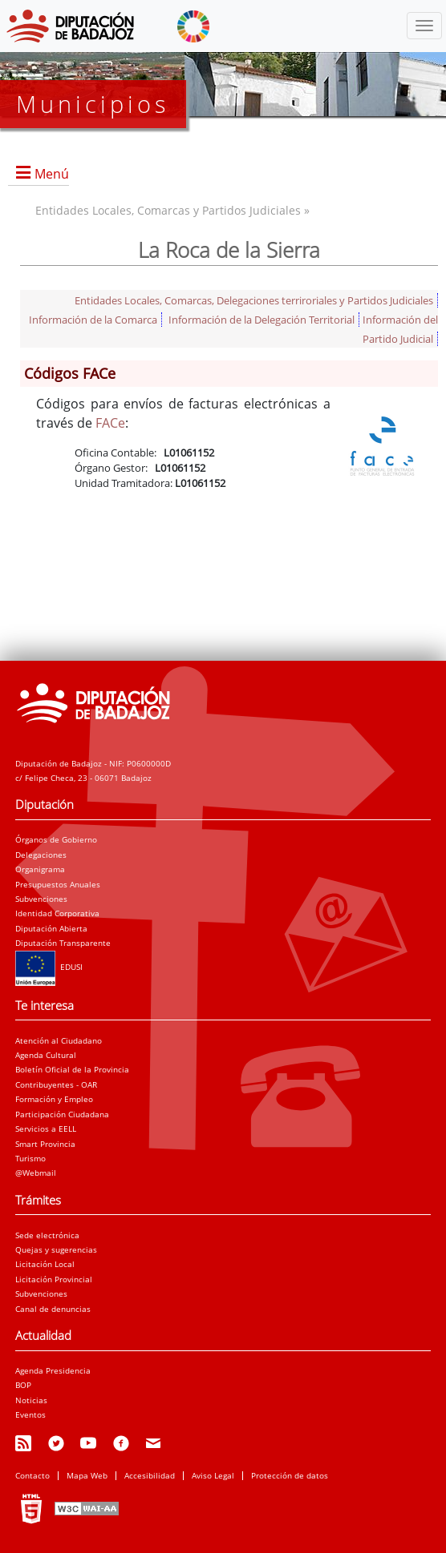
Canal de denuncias (53, 1308)
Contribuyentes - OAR (56, 1084)
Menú (51, 174)
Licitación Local (45, 1263)
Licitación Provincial (53, 1279)
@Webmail (35, 1172)
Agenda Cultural (45, 1054)
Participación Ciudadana (62, 1114)
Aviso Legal (213, 1475)
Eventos (30, 1414)
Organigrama (40, 869)
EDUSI (49, 966)
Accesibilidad (149, 1475)
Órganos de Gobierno (56, 839)
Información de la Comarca (93, 319)
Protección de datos (289, 1475)
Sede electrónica (47, 1235)
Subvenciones (41, 898)
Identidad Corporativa (57, 913)
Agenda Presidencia (53, 1370)
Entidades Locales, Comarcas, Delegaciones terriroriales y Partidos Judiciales (254, 300)
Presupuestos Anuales (57, 884)
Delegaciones (41, 854)
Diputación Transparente (63, 942)
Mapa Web (87, 1475)
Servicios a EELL (45, 1128)
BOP (23, 1384)
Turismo (30, 1158)
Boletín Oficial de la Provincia (72, 1069)
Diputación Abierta (51, 928)
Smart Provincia (45, 1143)
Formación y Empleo (54, 1098)
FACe (110, 423)
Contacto (32, 1475)
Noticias (31, 1400)
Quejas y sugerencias (56, 1249)
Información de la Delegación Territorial (261, 319)
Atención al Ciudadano (58, 1040)
